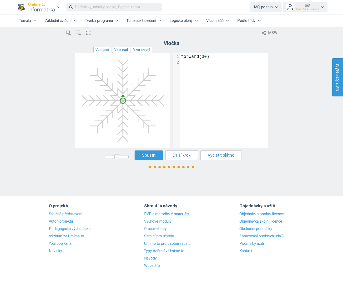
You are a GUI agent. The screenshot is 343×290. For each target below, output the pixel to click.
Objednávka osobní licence (261, 214)
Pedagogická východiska (70, 229)
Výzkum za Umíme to (66, 236)
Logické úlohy (181, 20)
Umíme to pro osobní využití (167, 243)
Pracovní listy (155, 229)
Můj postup (263, 7)
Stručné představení (65, 214)
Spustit (149, 155)
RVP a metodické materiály (166, 214)
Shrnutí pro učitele (159, 236)
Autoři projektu (61, 221)
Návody (150, 258)
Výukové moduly (158, 221)
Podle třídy (246, 20)
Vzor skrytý (141, 50)
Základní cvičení (58, 20)
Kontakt (245, 251)
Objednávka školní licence (260, 221)
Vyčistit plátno (221, 155)
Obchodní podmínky (255, 229)
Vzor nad (121, 50)
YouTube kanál (60, 243)
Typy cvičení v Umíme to (164, 251)
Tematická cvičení (141, 20)
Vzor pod (102, 50)
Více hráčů (215, 20)
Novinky (55, 251)
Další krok (182, 155)
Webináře (152, 266)
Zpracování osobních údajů (261, 236)
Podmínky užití (251, 243)
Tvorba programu (99, 20)
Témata (25, 20)
